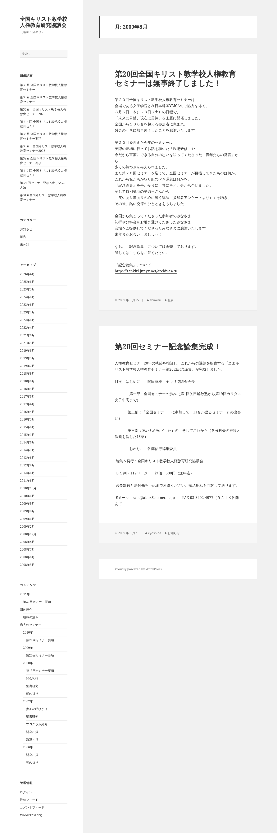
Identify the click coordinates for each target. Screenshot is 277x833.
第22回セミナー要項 (37, 602)
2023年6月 (27, 305)
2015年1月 (27, 435)
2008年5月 (27, 565)
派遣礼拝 (32, 739)
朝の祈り (32, 693)
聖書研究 (32, 686)
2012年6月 (27, 473)
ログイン (26, 792)
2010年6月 (27, 496)
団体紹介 (26, 609)
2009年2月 (27, 526)
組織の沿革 (30, 617)
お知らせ (26, 229)
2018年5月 (27, 389)
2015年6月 (27, 427)
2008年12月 (28, 534)
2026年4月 (27, 274)
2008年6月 (27, 557)
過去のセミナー (30, 625)
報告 (23, 237)
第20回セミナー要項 (40, 655)
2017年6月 (27, 396)
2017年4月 (27, 404)
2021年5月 (27, 343)
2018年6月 (27, 381)
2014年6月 (27, 442)
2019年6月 (27, 350)
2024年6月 (27, 297)
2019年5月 (27, 358)
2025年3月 (27, 289)
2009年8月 (27, 511)
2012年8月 (27, 465)
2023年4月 (27, 312)
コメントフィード (32, 807)
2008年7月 (27, 549)
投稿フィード (29, 800)
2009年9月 (27, 503)
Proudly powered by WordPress (138, 569)
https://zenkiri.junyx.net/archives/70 (146, 270)
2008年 (28, 663)
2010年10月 (28, 488)
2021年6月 (27, 335)
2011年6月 (27, 480)
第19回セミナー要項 (40, 671)
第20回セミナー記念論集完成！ (168, 346)
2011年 (25, 594)
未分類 (24, 244)
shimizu (155, 300)
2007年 (28, 701)
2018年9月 (27, 373)
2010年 (28, 632)
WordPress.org (31, 815)
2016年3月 (27, 419)
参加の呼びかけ (37, 709)
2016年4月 (27, 412)
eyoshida (154, 533)
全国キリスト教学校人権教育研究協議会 (43, 21)
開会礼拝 (32, 678)
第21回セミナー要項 (40, 640)
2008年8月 (27, 542)
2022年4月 (27, 327)
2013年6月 (27, 458)
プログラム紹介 (37, 724)
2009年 (28, 648)
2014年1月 (27, 450)
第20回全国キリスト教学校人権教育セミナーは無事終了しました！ (175, 78)
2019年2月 (27, 366)
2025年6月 (27, 282)
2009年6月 (27, 519)
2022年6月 (27, 320)
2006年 (28, 747)
